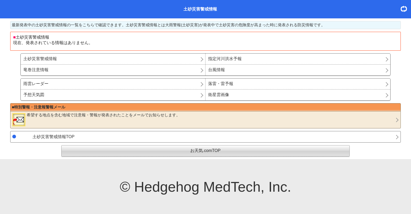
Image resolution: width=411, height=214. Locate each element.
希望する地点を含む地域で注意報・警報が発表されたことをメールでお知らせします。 (96, 119)
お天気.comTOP (205, 150)
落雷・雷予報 (220, 83)
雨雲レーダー (35, 83)
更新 (406, 9)
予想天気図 (33, 94)
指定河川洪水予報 (225, 58)
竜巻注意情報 (35, 69)
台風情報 (216, 69)
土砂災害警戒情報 (40, 58)
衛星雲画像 (218, 94)
